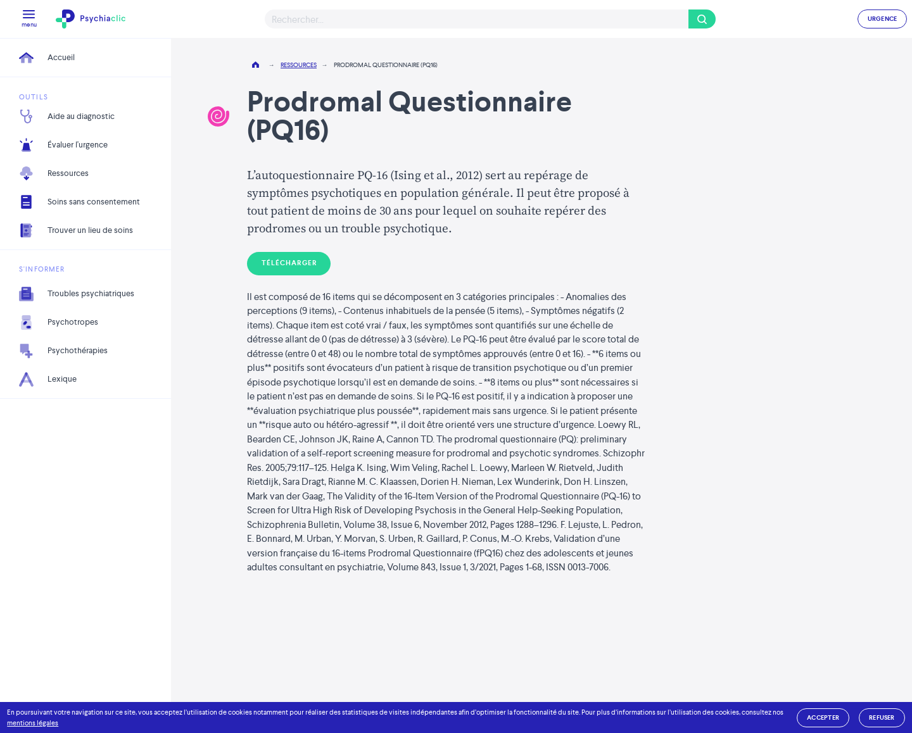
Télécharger (289, 263)
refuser (882, 717)
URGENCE (882, 19)
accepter (823, 717)
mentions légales (32, 722)
